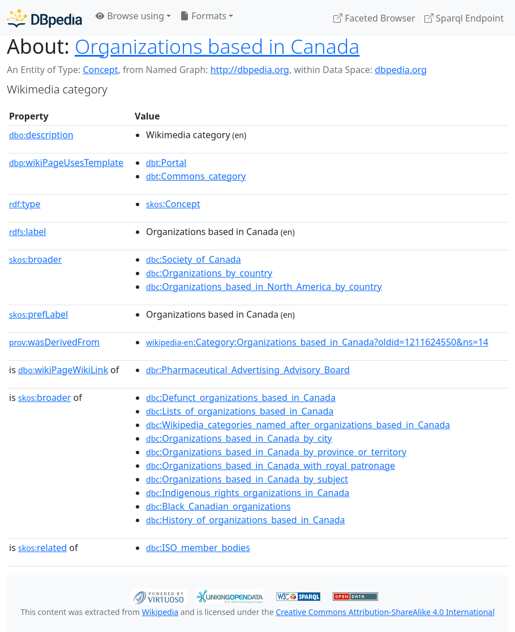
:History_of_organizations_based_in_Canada (245, 520)
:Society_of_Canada (193, 259)
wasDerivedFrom (54, 342)
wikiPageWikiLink (63, 370)
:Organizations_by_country (209, 273)
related (42, 547)
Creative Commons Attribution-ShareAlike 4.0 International (385, 612)
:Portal (166, 162)
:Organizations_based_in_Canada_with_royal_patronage (270, 465)
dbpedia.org (401, 69)
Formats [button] (203, 16)
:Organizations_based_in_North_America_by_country (264, 286)
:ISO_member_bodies (198, 547)
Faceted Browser (374, 18)
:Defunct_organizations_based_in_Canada (241, 397)
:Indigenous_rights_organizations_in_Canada (247, 492)
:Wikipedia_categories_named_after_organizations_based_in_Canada (298, 425)
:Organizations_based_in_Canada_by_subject (247, 479)
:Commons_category (196, 176)
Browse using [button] (130, 16)
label (27, 231)
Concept (100, 69)
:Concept (173, 204)
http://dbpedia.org (250, 69)
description (41, 135)
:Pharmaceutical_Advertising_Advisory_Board (248, 370)
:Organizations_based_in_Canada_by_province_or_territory (276, 452)
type (25, 204)
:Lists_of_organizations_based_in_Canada (239, 411)
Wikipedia (160, 612)
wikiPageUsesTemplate (66, 162)
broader (35, 259)
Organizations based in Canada (217, 45)
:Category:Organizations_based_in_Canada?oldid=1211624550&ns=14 (317, 342)
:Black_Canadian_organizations (218, 506)
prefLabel (38, 314)
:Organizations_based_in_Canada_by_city (239, 438)
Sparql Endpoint (464, 18)
